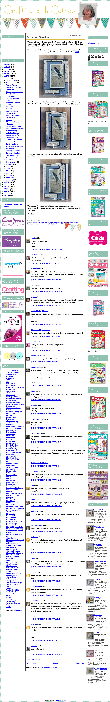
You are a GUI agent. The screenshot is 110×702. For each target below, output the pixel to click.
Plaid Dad (10, 109)
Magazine (10, 480)
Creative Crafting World (56, 222)
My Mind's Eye (12, 495)
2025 (7, 65)
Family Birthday (12, 445)
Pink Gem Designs (14, 521)
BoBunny (10, 378)
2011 (6, 195)
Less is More (11, 475)
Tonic (8, 588)
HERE (77, 52)
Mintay (9, 491)
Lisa (32, 447)
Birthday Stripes (12, 130)
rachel (33, 499)
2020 (7, 74)
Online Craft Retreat (14, 506)
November (10, 83)
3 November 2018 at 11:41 (45, 336)
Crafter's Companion (15, 402)
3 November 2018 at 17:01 (46, 466)
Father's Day (11, 449)
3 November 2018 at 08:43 (46, 249)
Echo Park (10, 441)
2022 (7, 69)
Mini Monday (12, 489)
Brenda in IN (36, 355)
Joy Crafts (10, 469)
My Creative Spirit (14, 493)
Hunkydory (10, 465)
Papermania (11, 517)
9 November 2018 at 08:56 (46, 654)
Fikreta (34, 646)
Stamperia (10, 571)
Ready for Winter (13, 115)
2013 (7, 191)
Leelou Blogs (61, 700)
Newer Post (31, 663)
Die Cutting (11, 430)
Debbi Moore (12, 417)
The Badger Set (12, 155)
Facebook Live (12, 443)
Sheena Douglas (13, 551)
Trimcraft (10, 594)
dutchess (35, 268)
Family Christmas (13, 447)
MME (8, 478)
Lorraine (34, 511)
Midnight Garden (13, 151)
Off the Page (11, 504)
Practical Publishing (14, 530)
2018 (7, 78)
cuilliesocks (36, 471)
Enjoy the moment (97, 544)
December (10, 80)
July (8, 166)
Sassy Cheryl (12, 543)
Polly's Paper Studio (14, 527)
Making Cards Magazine (12, 483)
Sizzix (8, 560)
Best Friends (11, 148)
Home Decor (11, 462)
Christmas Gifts (12, 135)
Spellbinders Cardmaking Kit (12, 567)
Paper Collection (72, 222)
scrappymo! (36, 586)
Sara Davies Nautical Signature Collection (15, 541)
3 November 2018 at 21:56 (46, 553)
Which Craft (11, 601)
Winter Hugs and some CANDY (100, 669)
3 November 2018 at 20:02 (46, 494)
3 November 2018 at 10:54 (46, 324)
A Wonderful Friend (14, 139)
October (10, 160)
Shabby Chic (11, 547)
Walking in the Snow (14, 92)
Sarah (33, 391)
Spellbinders (11, 564)
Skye (33, 558)
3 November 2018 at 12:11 (45, 350)
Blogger (18, 610)
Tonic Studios (12, 592)
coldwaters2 (36, 600)
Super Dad (10, 96)
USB (8, 595)
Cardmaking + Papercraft (12, 384)
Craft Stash (11, 400)
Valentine (10, 597)
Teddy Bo (10, 581)
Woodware (10, 605)
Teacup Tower (11, 85)
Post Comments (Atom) (48, 667)
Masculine (10, 486)
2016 (7, 184)
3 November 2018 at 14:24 (46, 386)
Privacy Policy (93, 43)
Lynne (34, 297)
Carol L (34, 572)
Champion (97, 597)
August (9, 164)
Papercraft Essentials (10, 515)
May (8, 171)
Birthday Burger (12, 133)
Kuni (33, 238)
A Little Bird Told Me (14, 146)
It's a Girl (97, 650)
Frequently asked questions (13, 453)
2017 (7, 182)
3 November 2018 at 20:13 (46, 520)
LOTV (8, 473)
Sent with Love (12, 144)
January (9, 180)
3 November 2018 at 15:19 (46, 400)
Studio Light (11, 575)
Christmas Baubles (14, 87)
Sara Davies (11, 538)
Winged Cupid (12, 157)
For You (96, 632)
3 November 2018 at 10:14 (46, 305)
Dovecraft (10, 437)
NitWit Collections (14, 503)
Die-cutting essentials (11, 433)
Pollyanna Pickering (14, 529)
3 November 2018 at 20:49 (46, 531)
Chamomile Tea (99, 561)
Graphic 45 (11, 456)
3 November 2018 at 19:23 (46, 480)
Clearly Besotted (13, 397)
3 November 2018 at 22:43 (46, 567)
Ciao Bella (10, 395)
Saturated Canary (13, 545)
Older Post (80, 663)
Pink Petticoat (12, 523)
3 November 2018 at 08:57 (46, 263)
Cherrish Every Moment (12, 112)
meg (32, 285)
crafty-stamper (37, 419)
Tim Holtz (10, 586)
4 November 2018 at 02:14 (46, 581)
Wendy (34, 405)
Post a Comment (33, 660)
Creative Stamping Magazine (14, 412)
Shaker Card (11, 549)
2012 (7, 193)
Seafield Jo (36, 367)
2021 (7, 71)
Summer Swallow (13, 153)
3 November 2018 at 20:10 (46, 506)
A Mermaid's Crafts (39, 463)
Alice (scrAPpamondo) (40, 330)
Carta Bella (11, 391)
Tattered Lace (12, 579)
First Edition (11, 450)
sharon (34, 624)
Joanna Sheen (12, 467)
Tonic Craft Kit (12, 590)
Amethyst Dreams (13, 94)
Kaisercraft (11, 471)
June (8, 169)
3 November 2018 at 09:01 (46, 280)
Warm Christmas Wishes (13, 123)
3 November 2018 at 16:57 (46, 442)
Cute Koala (10, 89)
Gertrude (35, 254)
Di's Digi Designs (13, 428)
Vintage (9, 599)
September (11, 162)
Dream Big (10, 117)
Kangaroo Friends (13, 126)
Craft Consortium (13, 398)
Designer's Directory (15, 426)
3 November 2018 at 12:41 (46, 362)
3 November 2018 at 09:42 (46, 291)
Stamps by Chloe (13, 573)
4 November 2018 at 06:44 (46, 595)
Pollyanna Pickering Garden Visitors (54, 224)
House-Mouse (12, 463)
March (9, 175)
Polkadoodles (12, 525)
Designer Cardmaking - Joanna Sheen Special (12, 421)
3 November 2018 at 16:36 (46, 428)
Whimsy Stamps (13, 603)
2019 (7, 76)
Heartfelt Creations (14, 458)
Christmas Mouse (97, 615)
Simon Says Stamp (14, 553)
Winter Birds (98, 510)
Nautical (9, 497)
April (8, 173)
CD (7, 382)
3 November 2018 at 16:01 (46, 414)
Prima (8, 532)
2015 (7, 186)
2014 (7, 189)
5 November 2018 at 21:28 (46, 640)
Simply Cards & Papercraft (12, 557)
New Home (10, 501)
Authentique (11, 374)
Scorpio (9, 120)
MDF (8, 476)
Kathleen (34, 537)
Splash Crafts (12, 569)
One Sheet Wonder (14, 142)
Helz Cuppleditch (13, 460)
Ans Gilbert (36, 433)
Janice (33, 341)
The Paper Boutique (14, 582)
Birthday (9, 376)
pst (32, 485)
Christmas (10, 393)
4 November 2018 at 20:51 (46, 619)
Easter (9, 439)
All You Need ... (12, 107)
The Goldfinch (12, 137)
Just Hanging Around (15, 128)
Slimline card (11, 562)
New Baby (10, 499)
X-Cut (8, 607)
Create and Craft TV (40, 222)
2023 (7, 67)
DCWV (9, 415)
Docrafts (10, 436)
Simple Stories (12, 555)
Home (55, 663)
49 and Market (12, 371)
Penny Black (11, 519)
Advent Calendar (13, 372)
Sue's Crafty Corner (39, 311)
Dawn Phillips (36, 525)
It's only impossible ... (99, 526)
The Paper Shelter (13, 584)
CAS (8, 380)
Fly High (96, 579)
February (10, 177)
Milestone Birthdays (14, 488)
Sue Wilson (11, 577)
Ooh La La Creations (15, 508)
